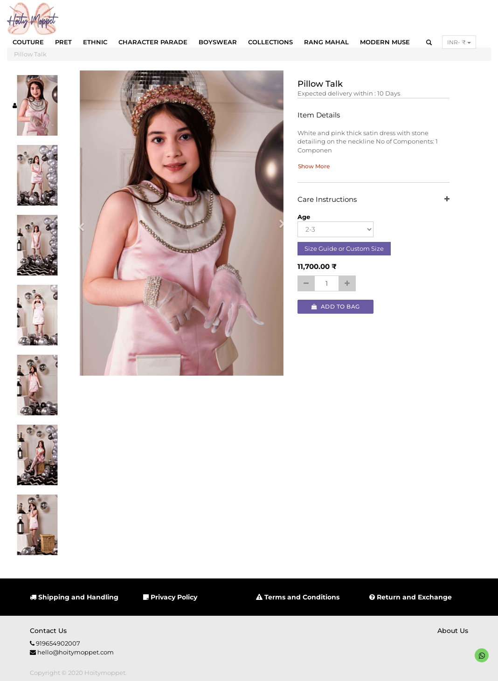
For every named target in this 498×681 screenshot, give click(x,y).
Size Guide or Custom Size (344, 248)
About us (452, 630)
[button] (84, 223)
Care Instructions (373, 200)
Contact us (48, 630)
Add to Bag (335, 306)
